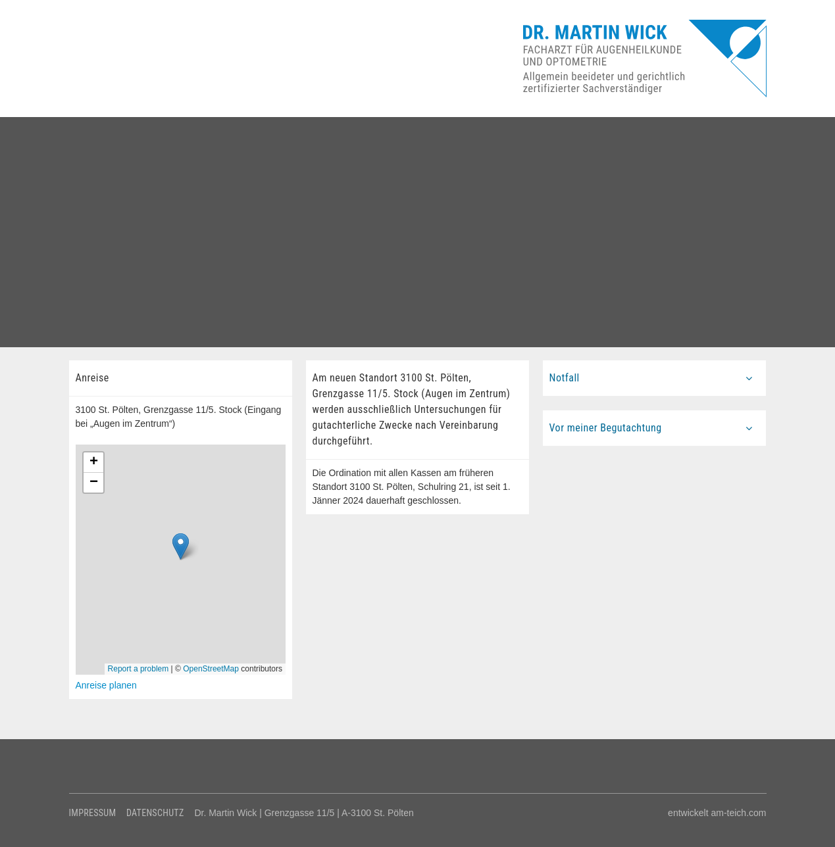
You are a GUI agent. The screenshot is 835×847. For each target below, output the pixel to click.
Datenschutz (155, 813)
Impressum (92, 813)
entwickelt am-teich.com (717, 813)
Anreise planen (106, 685)
